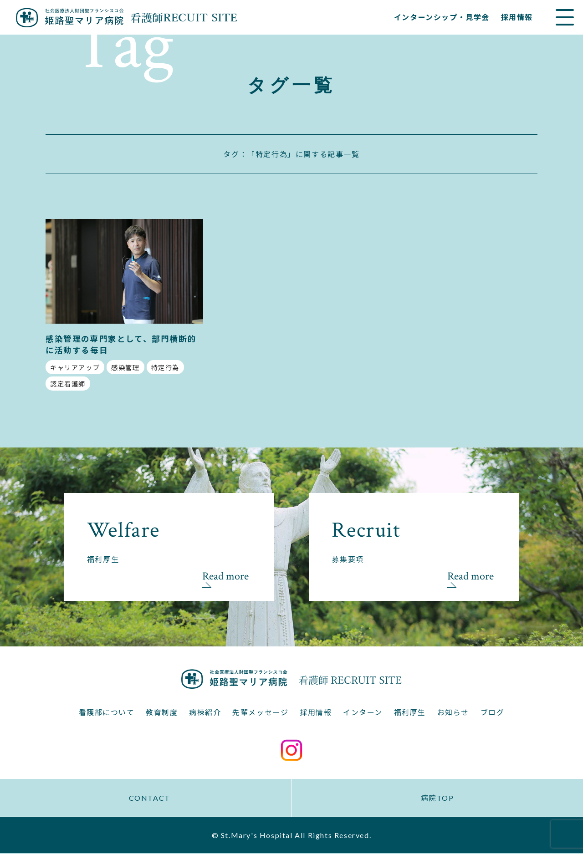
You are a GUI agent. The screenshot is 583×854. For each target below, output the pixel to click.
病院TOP (437, 798)
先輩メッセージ (260, 712)
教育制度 (162, 712)
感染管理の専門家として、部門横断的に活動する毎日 (121, 344)
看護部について (106, 712)
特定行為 (165, 367)
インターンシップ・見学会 (442, 17)
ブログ (493, 712)
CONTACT (149, 798)
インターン (363, 712)
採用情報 (517, 17)
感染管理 (125, 367)
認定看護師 (68, 384)
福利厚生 (410, 712)
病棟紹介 (205, 712)
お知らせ (453, 712)
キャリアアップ (75, 367)
